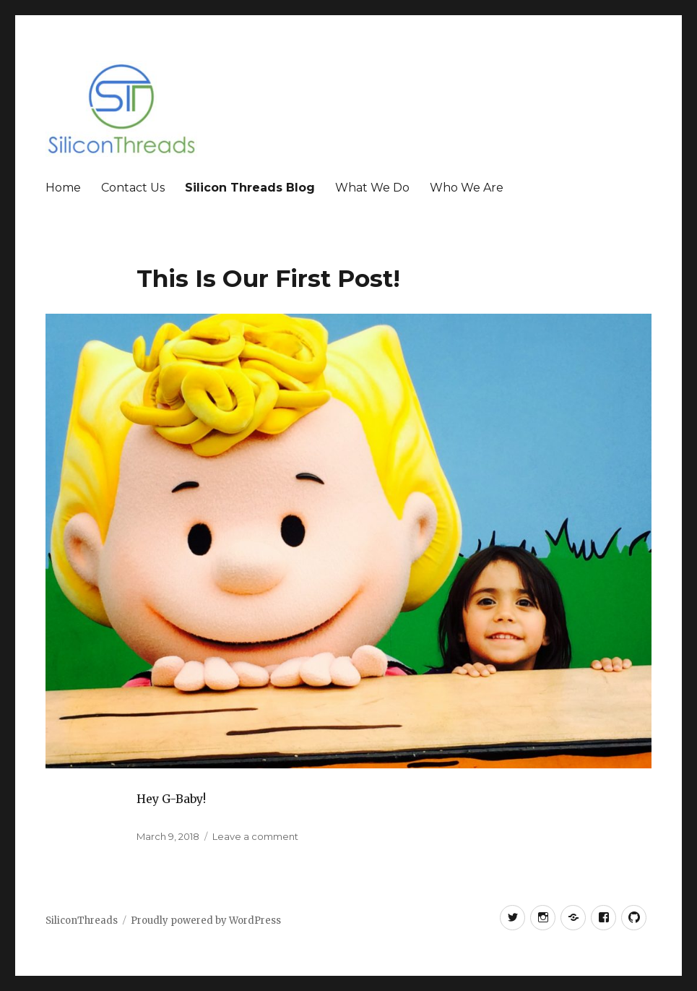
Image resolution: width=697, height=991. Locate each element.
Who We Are (466, 187)
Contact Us (133, 187)
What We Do (372, 187)
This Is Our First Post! (268, 278)
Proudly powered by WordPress (206, 920)
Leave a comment (255, 836)
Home (63, 187)
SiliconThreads (82, 920)
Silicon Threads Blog (250, 187)
